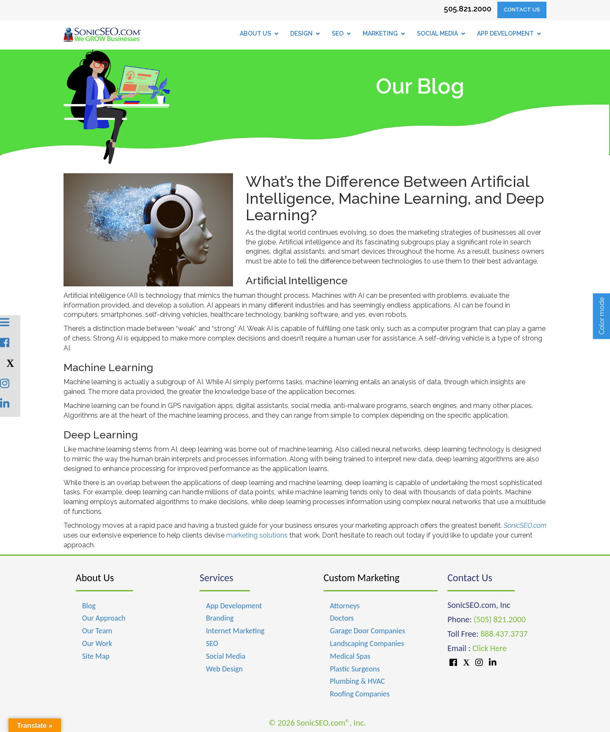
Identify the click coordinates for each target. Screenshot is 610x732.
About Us (95, 577)
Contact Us (522, 9)
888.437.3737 (503, 634)
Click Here (489, 648)
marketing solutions (257, 535)
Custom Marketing (361, 577)
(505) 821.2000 (500, 619)
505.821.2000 (467, 8)
